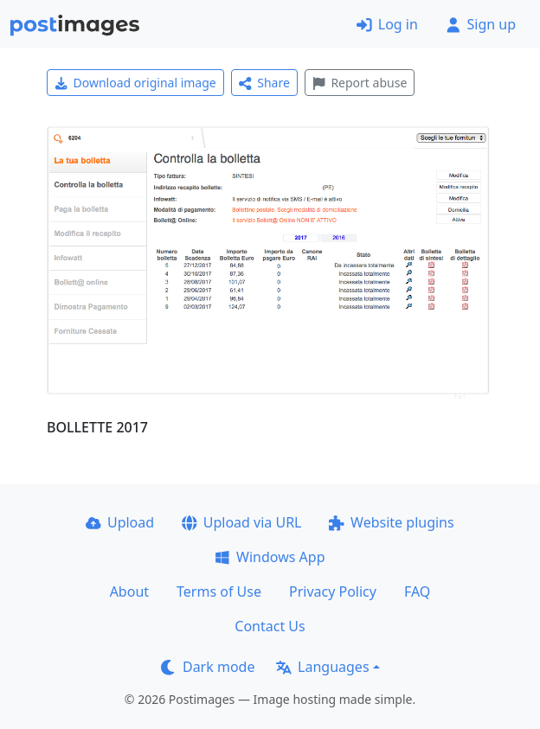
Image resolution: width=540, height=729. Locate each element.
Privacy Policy (332, 591)
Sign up (481, 24)
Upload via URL (241, 522)
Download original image (135, 82)
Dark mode (207, 666)
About (129, 591)
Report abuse (359, 82)
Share (264, 82)
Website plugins (391, 522)
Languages (322, 666)
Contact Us (270, 626)
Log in (387, 24)
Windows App (270, 556)
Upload (120, 522)
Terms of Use (219, 591)
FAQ (417, 591)
